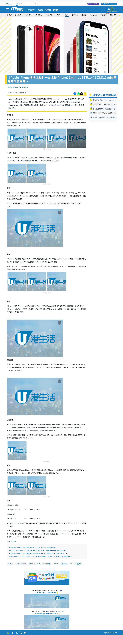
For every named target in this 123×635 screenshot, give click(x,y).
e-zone (51, 4)
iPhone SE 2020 (35, 564)
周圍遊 (83, 15)
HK (17, 4)
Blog (44, 4)
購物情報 (39, 15)
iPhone (11, 564)
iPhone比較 (47, 564)
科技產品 (78, 564)
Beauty (37, 4)
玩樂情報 (28, 15)
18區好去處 (93, 15)
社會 (66, 15)
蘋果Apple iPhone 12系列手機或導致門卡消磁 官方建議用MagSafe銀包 (33, 547)
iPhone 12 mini (21, 564)
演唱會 (9, 15)
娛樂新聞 (48, 10)
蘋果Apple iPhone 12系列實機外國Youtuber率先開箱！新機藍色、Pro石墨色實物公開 (38, 553)
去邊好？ (103, 15)
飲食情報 (50, 15)
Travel (23, 4)
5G (71, 564)
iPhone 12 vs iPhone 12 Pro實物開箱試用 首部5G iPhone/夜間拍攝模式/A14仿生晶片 (37, 550)
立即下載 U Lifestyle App (110, 4)
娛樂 (58, 15)
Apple (14, 541)
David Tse (13, 93)
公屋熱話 (40, 10)
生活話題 (16, 87)
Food (29, 4)
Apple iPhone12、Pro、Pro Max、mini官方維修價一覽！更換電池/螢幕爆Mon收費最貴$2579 (40, 556)
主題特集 (113, 15)
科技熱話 (64, 564)
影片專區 (75, 15)
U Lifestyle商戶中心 (93, 4)
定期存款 (55, 10)
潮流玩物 (25, 87)
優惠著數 (18, 15)
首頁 (9, 87)
